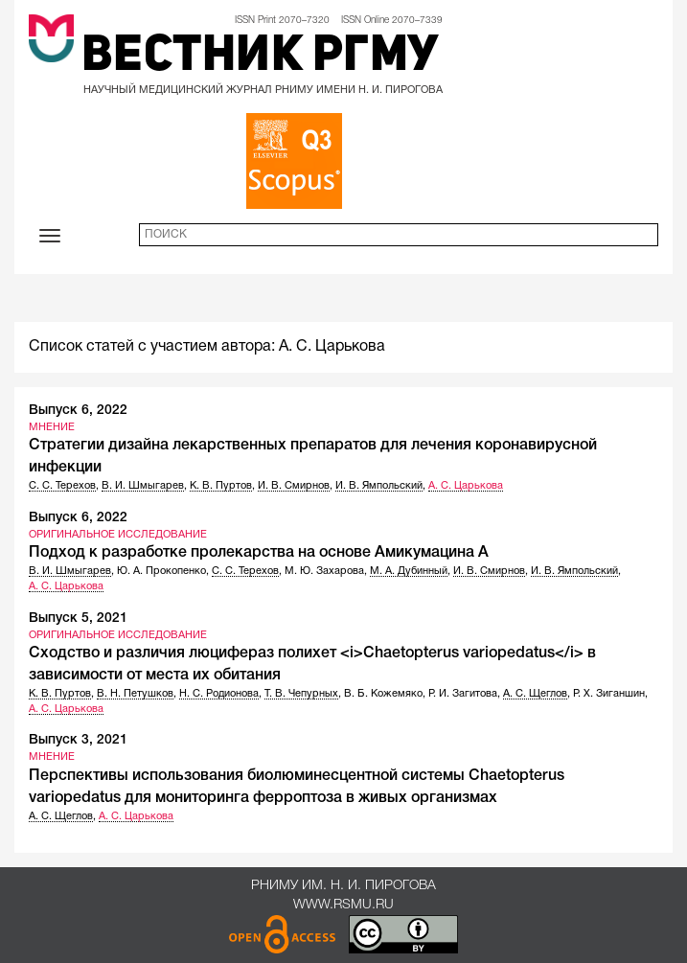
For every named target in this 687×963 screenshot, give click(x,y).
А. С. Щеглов (535, 694)
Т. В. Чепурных (301, 694)
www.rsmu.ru (343, 905)
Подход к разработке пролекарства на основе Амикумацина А (259, 553)
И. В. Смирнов (294, 486)
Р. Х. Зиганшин (609, 694)
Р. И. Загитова (462, 694)
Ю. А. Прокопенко (161, 571)
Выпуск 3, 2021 (78, 740)
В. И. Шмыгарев (143, 486)
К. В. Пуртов (221, 486)
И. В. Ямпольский (379, 486)
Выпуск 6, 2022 (78, 410)
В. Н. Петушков (135, 694)
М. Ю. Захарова (324, 571)
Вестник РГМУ (260, 57)
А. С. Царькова (465, 486)
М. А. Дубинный (408, 571)
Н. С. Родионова (219, 694)
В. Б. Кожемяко (383, 694)
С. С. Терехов (62, 486)
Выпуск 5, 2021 (78, 618)
